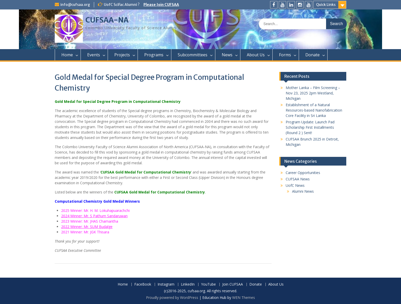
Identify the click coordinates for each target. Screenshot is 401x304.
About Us (256, 55)
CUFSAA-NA (107, 20)
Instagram (166, 284)
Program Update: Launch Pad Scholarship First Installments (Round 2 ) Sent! (310, 127)
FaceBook (142, 284)
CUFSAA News (298, 179)
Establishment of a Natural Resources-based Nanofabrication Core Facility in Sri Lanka (314, 110)
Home (67, 55)
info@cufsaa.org (75, 4)
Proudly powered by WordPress (172, 297)
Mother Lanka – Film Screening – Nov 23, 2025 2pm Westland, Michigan (313, 93)
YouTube (208, 284)
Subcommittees (192, 55)
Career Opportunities (303, 172)
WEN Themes (243, 297)
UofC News (295, 185)
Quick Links (326, 4)
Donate (312, 55)
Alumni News (303, 191)
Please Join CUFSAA (161, 4)
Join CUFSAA (232, 284)
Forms (285, 55)
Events (93, 55)
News (227, 55)
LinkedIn (188, 284)
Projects (122, 55)
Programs (153, 55)
